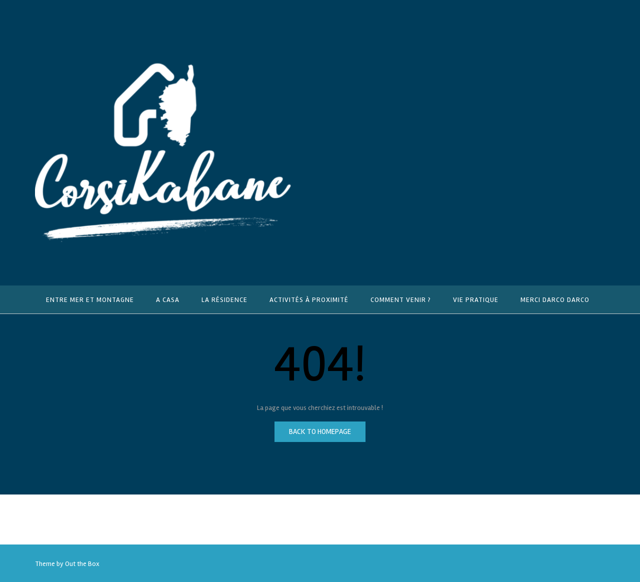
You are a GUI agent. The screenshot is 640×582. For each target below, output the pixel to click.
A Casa (168, 300)
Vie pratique (475, 300)
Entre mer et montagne (90, 300)
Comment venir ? (400, 300)
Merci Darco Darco (555, 300)
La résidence (225, 300)
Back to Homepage (320, 431)
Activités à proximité (309, 300)
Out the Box (82, 564)
